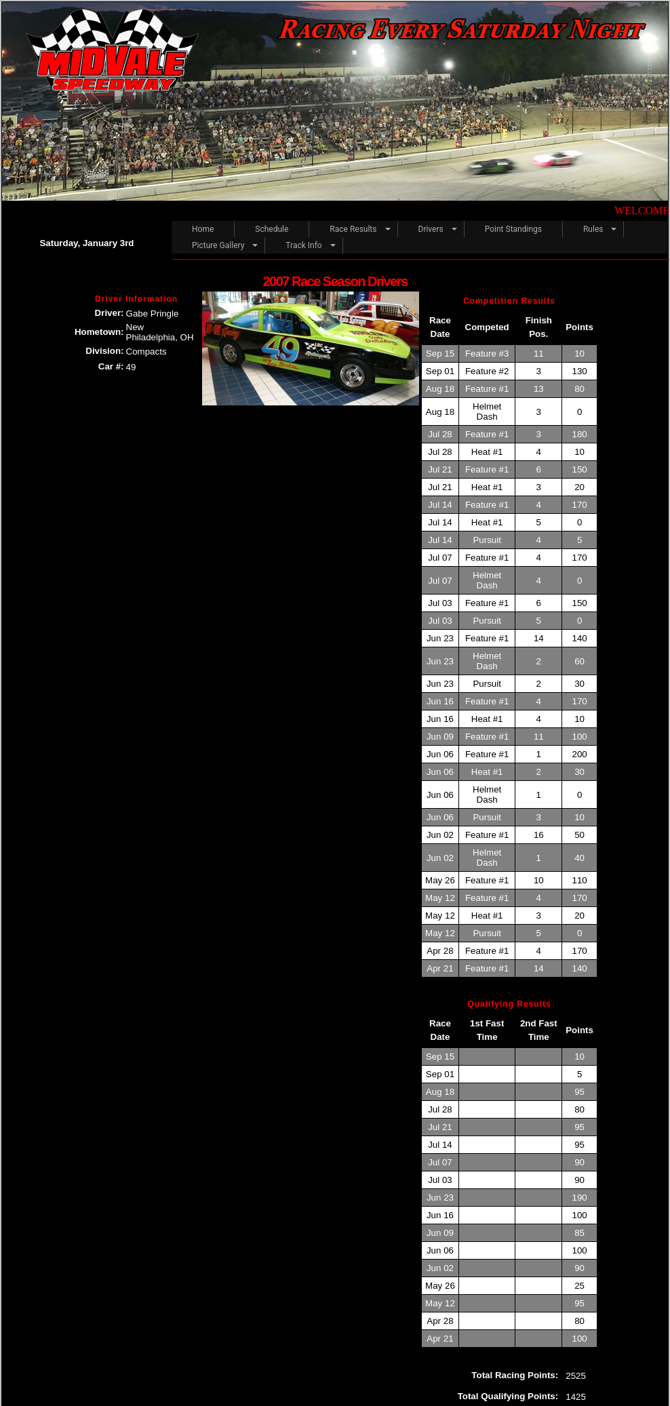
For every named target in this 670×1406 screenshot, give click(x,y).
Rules (593, 229)
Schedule (271, 229)
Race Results (353, 229)
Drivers (431, 229)
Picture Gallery (218, 245)
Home (203, 229)
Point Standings (513, 229)
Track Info (303, 245)
